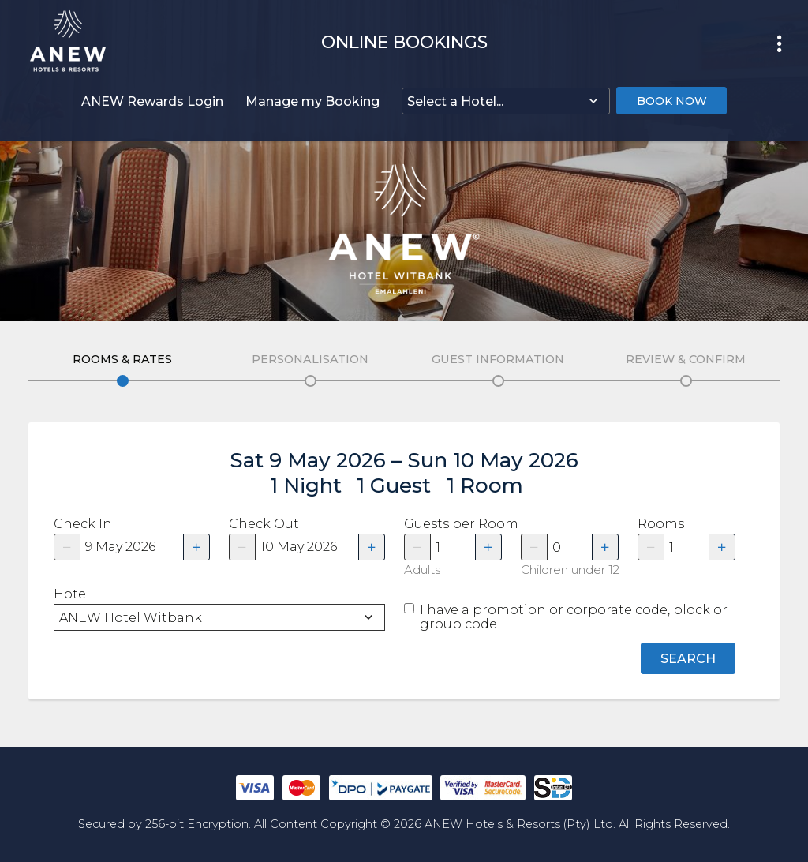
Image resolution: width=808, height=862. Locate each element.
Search (688, 658)
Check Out (264, 524)
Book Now (672, 101)
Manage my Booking (312, 101)
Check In (83, 524)
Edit (123, 381)
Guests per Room (453, 524)
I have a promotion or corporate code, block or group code (574, 617)
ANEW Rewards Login (152, 101)
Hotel (72, 594)
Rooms (661, 524)
